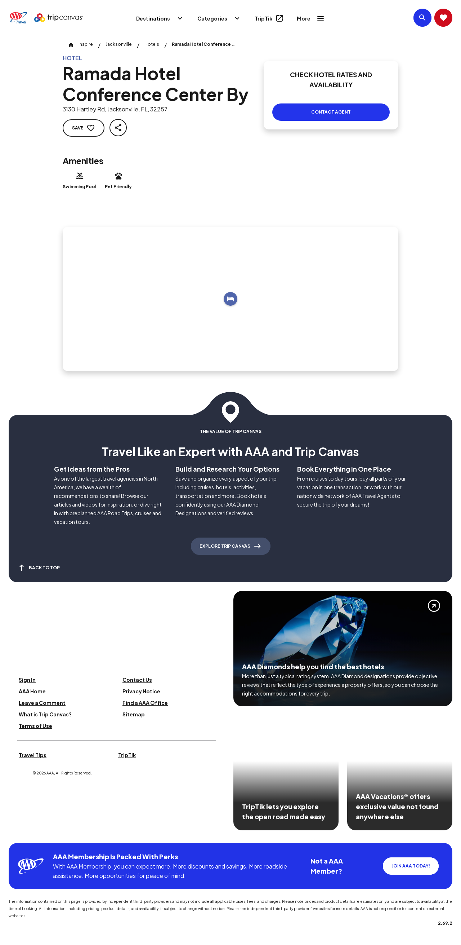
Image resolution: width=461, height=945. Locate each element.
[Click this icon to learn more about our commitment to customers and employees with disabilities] (19, 834)
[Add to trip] (230, 299)
